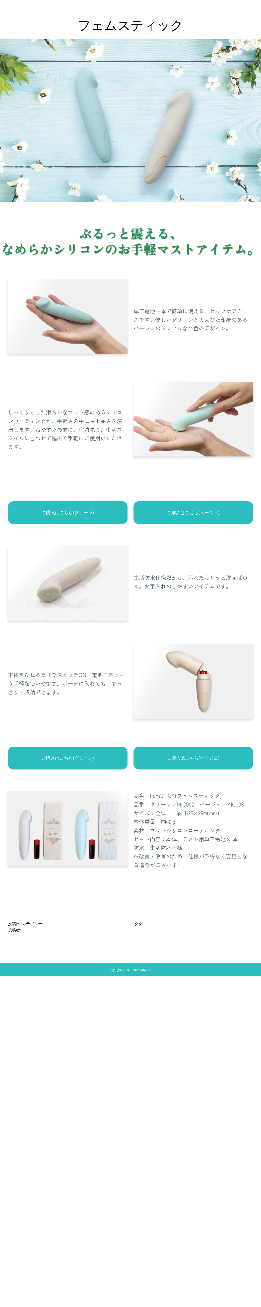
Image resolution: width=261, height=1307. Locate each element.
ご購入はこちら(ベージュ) (193, 512)
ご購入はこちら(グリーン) (68, 512)
